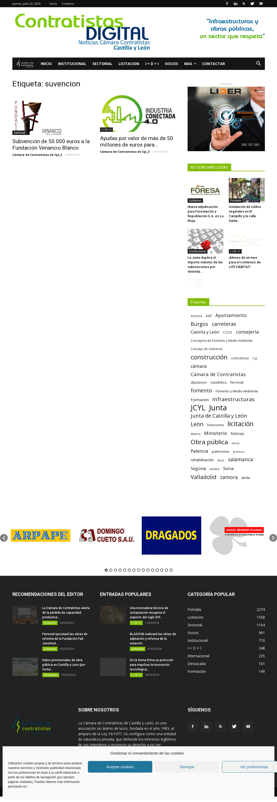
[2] (138, 32)
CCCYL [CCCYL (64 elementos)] (227, 332)
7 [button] (134, 570)
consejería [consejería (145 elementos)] (247, 332)
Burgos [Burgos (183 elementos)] (199, 324)
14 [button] (166, 570)
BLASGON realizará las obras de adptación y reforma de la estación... (153, 638)
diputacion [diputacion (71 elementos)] (199, 382)
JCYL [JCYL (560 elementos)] (198, 407)
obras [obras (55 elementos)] (235, 443)
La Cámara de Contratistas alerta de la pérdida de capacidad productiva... (66, 612)
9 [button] (143, 570)
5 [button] (124, 570)
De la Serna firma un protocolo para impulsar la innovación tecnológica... (151, 664)
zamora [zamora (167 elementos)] (229, 477)
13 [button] (161, 570)
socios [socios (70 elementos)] (214, 468)
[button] (259, 64)
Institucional (72, 63)
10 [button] (147, 570)
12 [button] (157, 570)
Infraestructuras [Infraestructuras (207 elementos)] (233, 399)
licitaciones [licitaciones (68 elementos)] (215, 425)
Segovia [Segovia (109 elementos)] (198, 468)
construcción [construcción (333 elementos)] (209, 357)
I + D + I (152, 63)
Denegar (187, 767)
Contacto (68, 3)
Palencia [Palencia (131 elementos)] (199, 451)
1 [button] (106, 570)
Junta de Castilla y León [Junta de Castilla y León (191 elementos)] (219, 415)
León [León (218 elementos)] (197, 424)
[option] (40, 535)
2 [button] (110, 570)
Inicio (53, 3)
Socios (171, 63)
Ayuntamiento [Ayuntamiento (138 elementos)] (231, 315)
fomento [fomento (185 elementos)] (201, 390)
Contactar (213, 63)
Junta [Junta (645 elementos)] (218, 407)
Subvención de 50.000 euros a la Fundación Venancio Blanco (51, 144)
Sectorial (102, 63)
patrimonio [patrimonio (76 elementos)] (220, 451)
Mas (190, 63)
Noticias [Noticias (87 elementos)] (237, 433)
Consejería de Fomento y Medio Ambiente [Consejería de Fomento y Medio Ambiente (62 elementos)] (222, 340)
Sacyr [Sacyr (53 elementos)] (220, 460)
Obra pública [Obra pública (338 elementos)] (209, 441)
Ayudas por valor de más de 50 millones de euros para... (136, 141)
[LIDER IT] (226, 119)
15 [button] (171, 570)
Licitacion (129, 63)
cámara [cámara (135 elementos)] (199, 366)
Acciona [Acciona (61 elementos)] (196, 316)
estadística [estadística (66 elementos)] (218, 382)
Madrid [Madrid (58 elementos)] (195, 434)
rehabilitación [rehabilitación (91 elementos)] (202, 459)
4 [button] (120, 570)
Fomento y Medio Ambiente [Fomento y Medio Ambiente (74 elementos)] (237, 391)
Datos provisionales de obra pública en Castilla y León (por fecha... (63, 664)
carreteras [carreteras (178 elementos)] (224, 324)
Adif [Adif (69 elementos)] (209, 315)
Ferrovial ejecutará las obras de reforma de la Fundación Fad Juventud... (64, 638)
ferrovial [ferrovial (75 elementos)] (237, 382)
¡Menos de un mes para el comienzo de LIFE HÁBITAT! (245, 262)
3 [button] (115, 570)
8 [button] (138, 570)
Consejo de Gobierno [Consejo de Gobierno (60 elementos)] (207, 349)
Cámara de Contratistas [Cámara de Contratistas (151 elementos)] (218, 374)
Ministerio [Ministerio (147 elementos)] (215, 433)
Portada (235, 200)
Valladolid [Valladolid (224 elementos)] (203, 477)
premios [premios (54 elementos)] (239, 451)
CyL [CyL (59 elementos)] (255, 358)
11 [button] (152, 570)
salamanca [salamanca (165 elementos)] (240, 459)
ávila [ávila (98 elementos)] (245, 477)
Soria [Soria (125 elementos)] (228, 468)
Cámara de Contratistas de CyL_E (37, 155)
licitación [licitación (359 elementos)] (241, 423)
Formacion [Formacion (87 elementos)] (200, 399)
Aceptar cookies (120, 767)
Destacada (51, 675)
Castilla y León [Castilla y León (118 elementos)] (205, 332)
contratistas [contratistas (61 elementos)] (240, 358)
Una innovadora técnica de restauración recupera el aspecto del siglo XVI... (149, 612)
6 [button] (129, 570)
